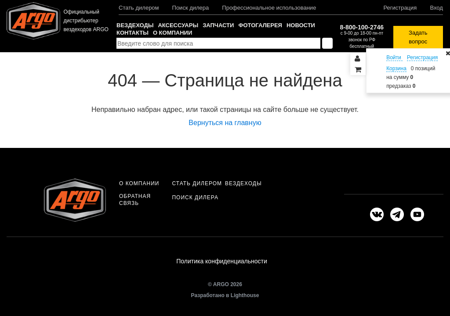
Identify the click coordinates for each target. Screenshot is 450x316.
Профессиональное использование (269, 7)
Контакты (132, 32)
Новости (301, 25)
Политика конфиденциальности (221, 261)
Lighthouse (245, 295)
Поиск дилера (190, 7)
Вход (436, 7)
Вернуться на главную (225, 122)
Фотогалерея (260, 25)
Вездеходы (134, 25)
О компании (172, 32)
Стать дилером (139, 7)
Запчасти (218, 25)
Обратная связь (135, 199)
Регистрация (400, 7)
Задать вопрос (418, 37)
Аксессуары (178, 25)
